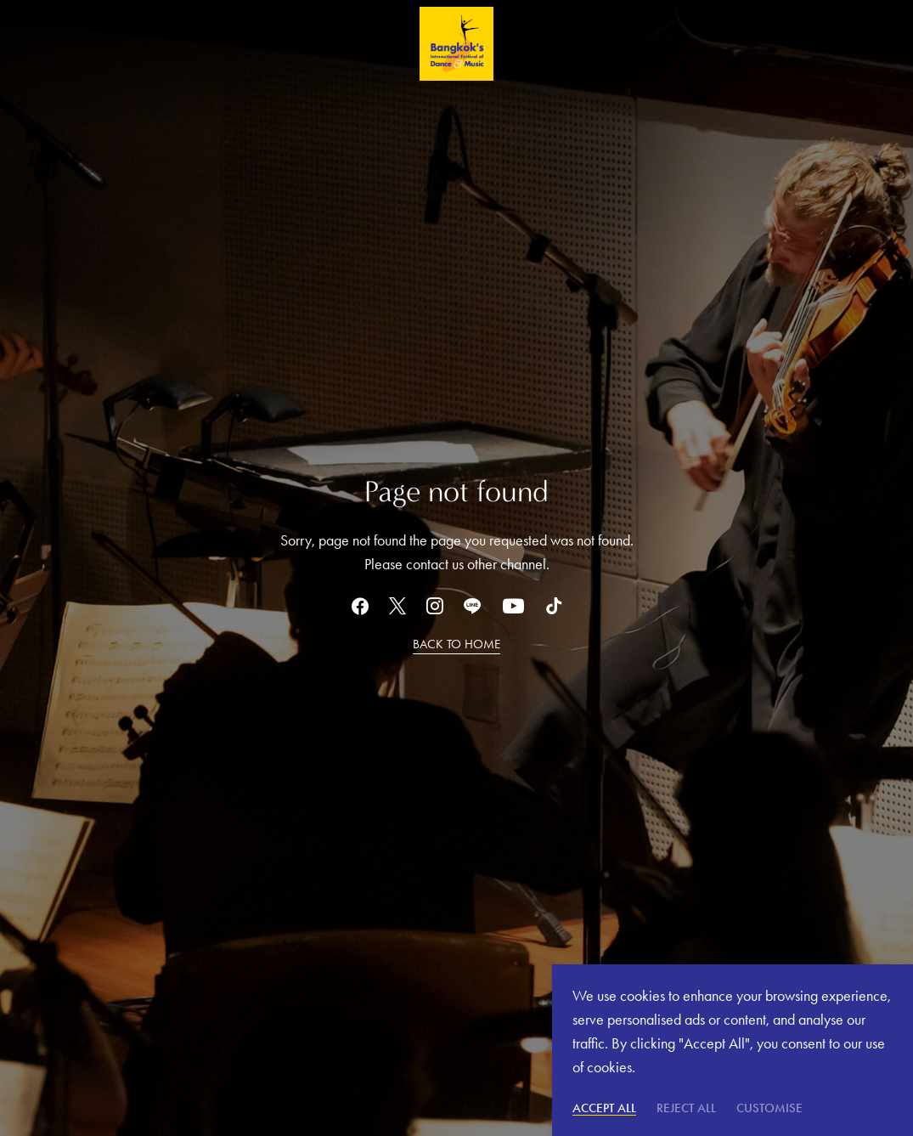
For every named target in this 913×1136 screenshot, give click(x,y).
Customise (769, 1108)
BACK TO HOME (456, 644)
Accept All (604, 1108)
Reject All (686, 1108)
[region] (732, 1050)
